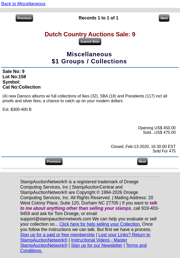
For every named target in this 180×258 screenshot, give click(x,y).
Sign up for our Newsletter (96, 245)
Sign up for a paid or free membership (57, 234)
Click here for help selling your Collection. (100, 224)
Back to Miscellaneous (23, 3)
